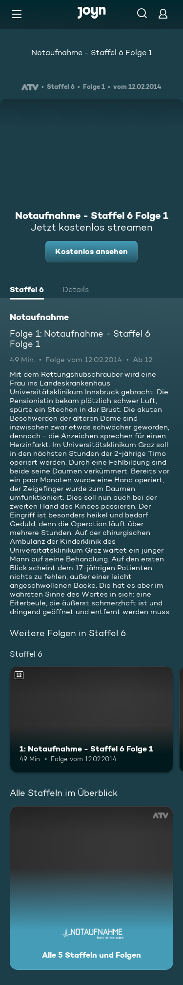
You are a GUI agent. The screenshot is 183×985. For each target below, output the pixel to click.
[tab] (27, 291)
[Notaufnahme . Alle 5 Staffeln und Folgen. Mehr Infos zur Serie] (91, 888)
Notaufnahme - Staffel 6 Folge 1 (91, 52)
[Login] (163, 13)
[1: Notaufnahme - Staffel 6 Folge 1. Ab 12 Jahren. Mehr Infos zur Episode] (91, 719)
